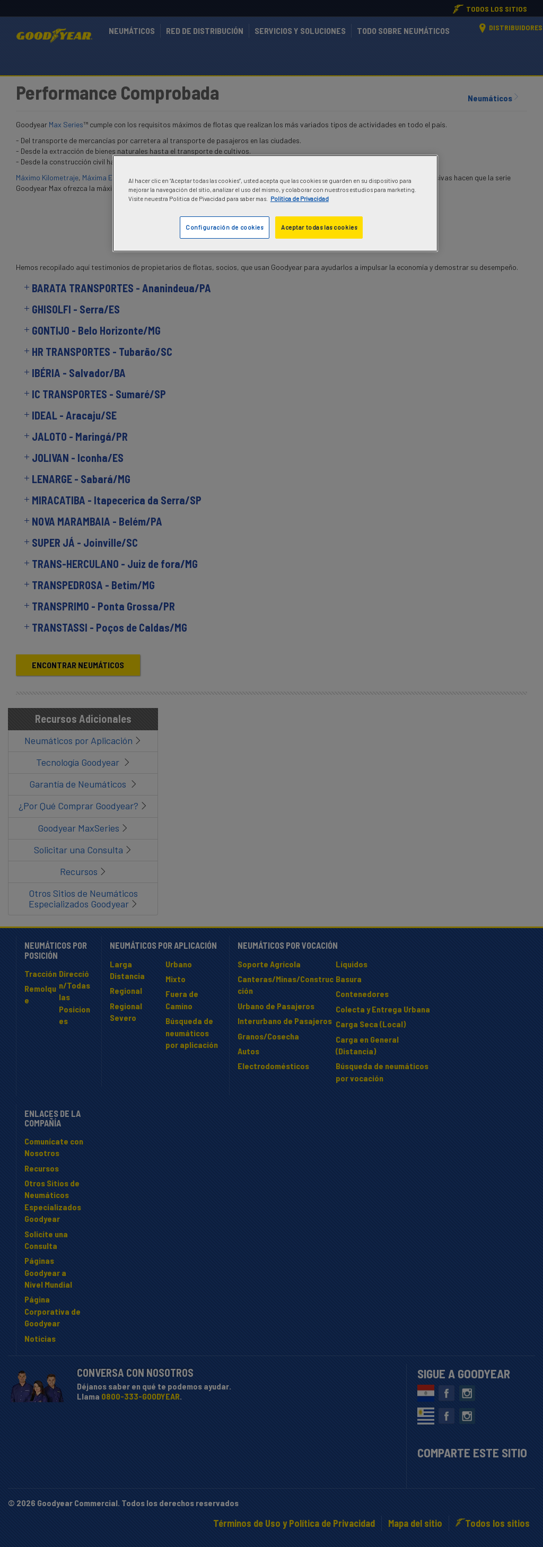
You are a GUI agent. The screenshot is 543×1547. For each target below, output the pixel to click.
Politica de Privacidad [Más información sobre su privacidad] (299, 198)
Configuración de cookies (225, 227)
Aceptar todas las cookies (319, 227)
